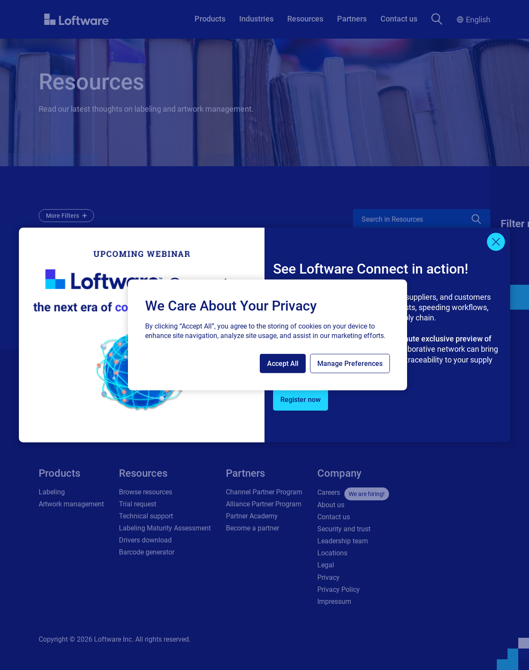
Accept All (282, 363)
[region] (267, 335)
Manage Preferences (350, 363)
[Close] (496, 242)
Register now (300, 400)
